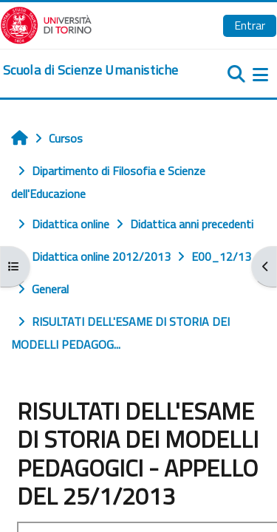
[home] (90, 70)
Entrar (249, 25)
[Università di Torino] (46, 24)
